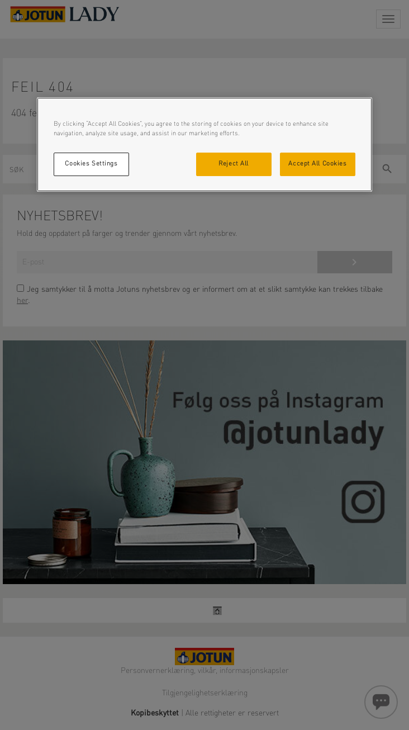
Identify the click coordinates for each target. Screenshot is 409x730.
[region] (204, 144)
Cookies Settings (91, 163)
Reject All (233, 163)
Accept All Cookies (317, 163)
